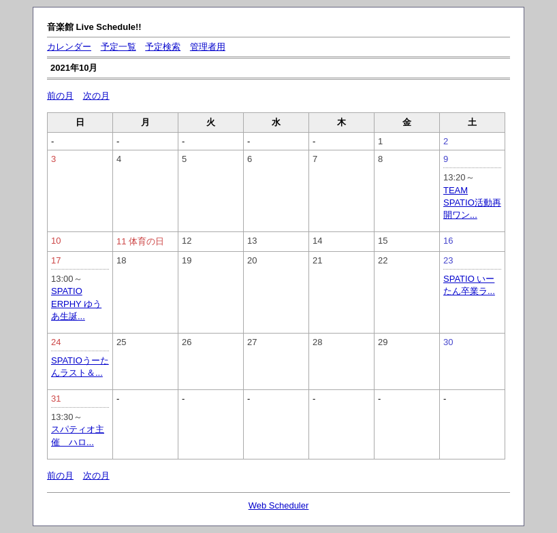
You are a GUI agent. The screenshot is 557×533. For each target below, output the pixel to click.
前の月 (60, 96)
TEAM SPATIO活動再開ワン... (472, 202)
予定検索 (162, 47)
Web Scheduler (279, 505)
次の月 (96, 96)
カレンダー (69, 47)
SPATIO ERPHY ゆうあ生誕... (76, 303)
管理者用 (207, 47)
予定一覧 (118, 47)
